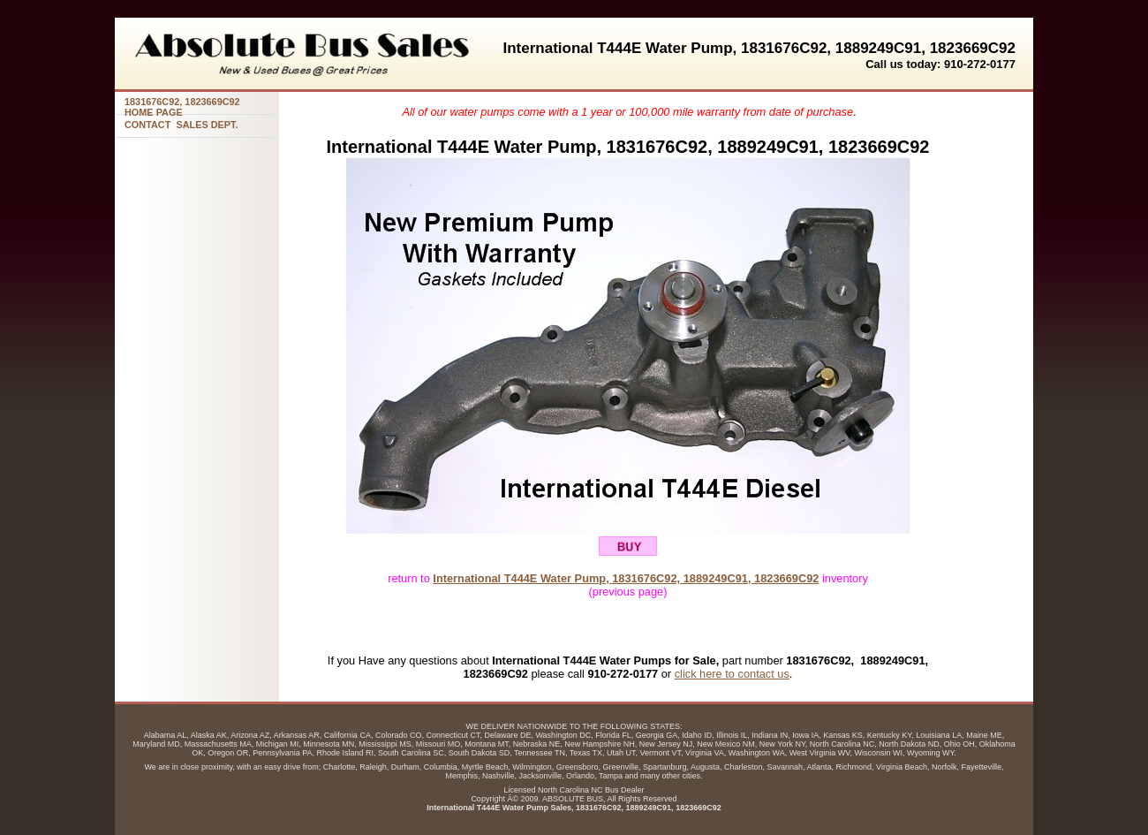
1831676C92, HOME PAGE (182, 105)
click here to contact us (732, 673)
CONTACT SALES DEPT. (181, 124)
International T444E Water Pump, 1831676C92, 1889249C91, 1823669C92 (626, 578)
